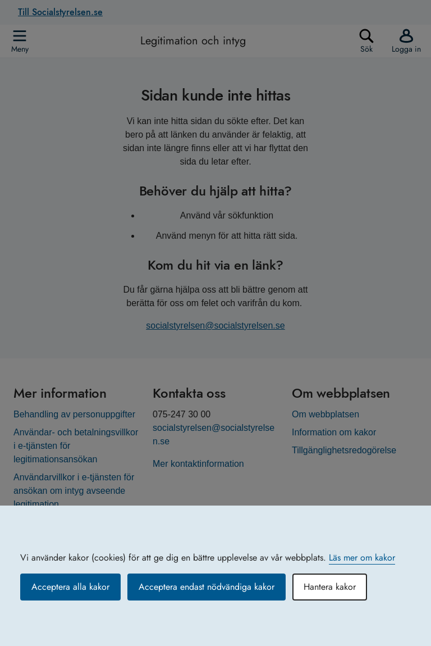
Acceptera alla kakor (70, 586)
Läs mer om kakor (362, 557)
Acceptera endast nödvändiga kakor (206, 586)
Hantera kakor (330, 586)
